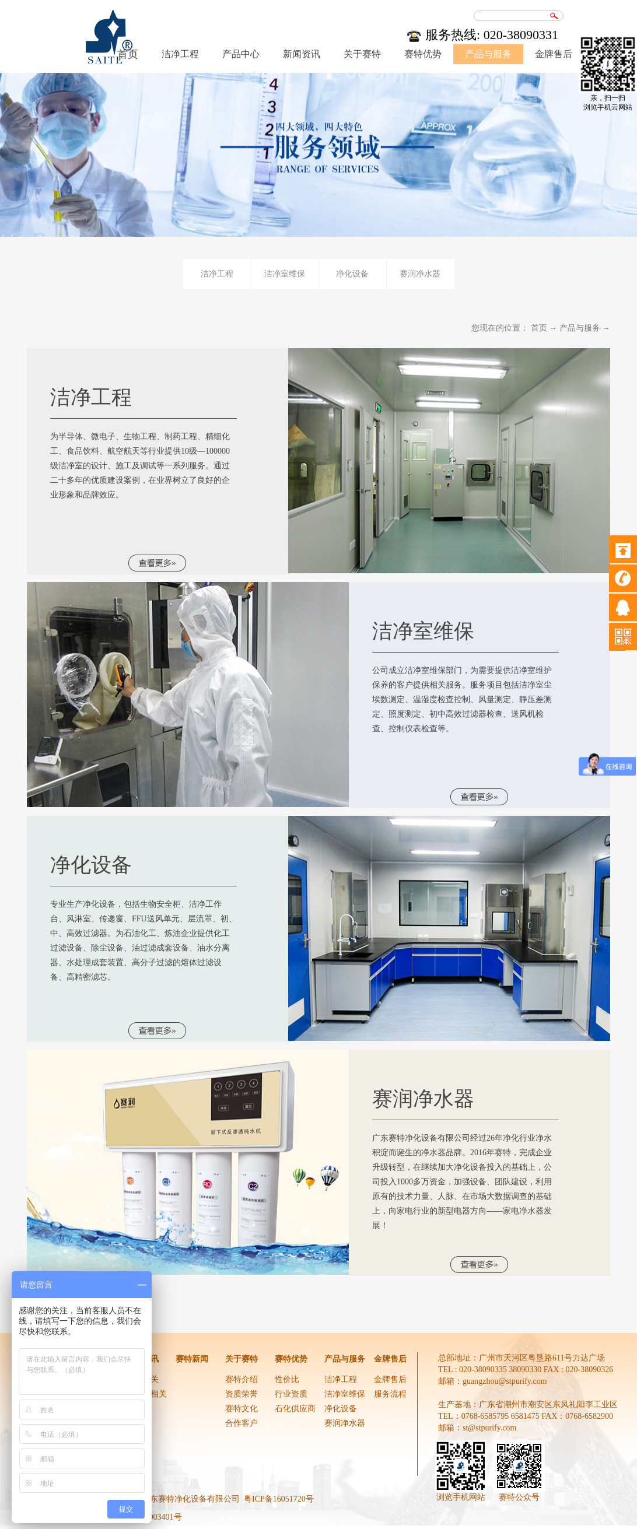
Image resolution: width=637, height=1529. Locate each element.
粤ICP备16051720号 (279, 1499)
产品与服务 (579, 328)
